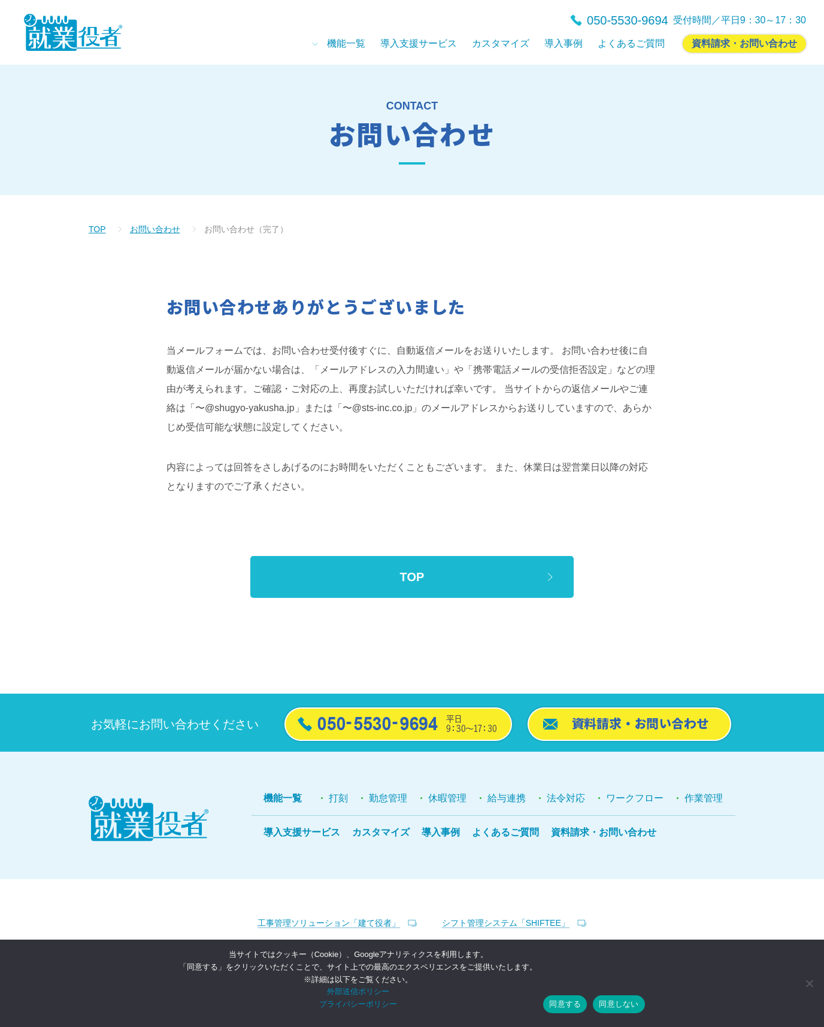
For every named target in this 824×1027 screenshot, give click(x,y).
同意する (565, 1003)
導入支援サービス (301, 832)
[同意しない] (809, 983)
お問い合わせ (155, 229)
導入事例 (441, 832)
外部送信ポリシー (358, 991)
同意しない (618, 1003)
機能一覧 (282, 798)
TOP (97, 229)
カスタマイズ (381, 832)
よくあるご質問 (505, 832)
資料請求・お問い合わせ (603, 832)
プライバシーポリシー (358, 1003)
